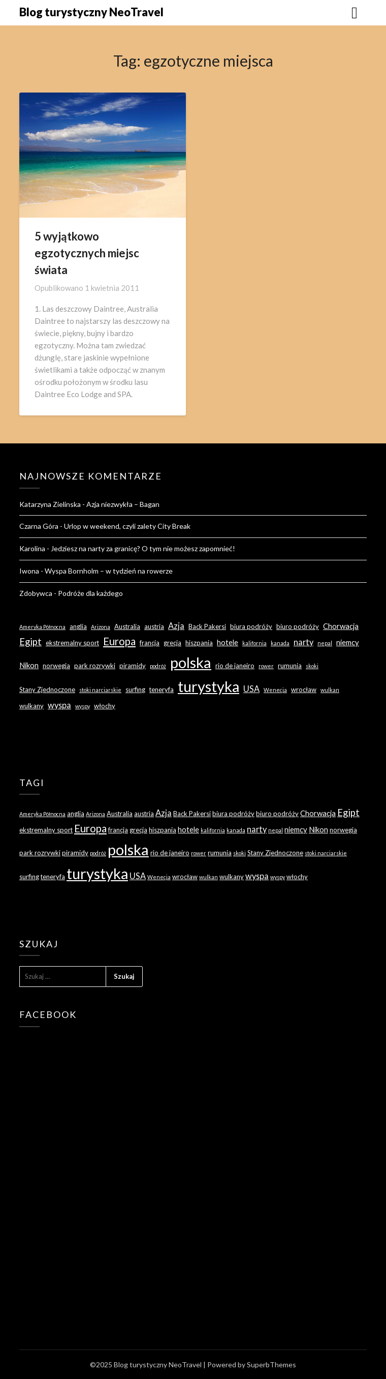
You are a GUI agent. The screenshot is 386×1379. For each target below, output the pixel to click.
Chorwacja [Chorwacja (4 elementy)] (341, 626)
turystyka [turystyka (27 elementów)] (208, 686)
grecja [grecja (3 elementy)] (172, 643)
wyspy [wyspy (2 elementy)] (82, 706)
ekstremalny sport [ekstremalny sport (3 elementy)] (72, 643)
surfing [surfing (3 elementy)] (135, 689)
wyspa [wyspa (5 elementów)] (59, 705)
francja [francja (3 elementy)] (149, 643)
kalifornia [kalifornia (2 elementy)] (254, 643)
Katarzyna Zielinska (50, 504)
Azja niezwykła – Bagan (122, 504)
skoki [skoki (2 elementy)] (312, 666)
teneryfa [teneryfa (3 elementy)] (161, 689)
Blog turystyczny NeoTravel (91, 12)
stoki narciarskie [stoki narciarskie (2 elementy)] (100, 689)
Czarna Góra (38, 526)
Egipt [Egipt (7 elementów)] (30, 641)
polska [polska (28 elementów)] (190, 662)
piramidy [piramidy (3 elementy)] (132, 666)
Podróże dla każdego (90, 593)
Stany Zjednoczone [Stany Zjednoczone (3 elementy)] (47, 689)
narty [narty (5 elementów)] (303, 642)
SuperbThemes (271, 1364)
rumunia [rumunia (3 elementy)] (290, 666)
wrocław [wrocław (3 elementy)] (303, 689)
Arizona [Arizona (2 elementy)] (100, 626)
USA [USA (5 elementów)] (251, 689)
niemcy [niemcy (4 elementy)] (347, 642)
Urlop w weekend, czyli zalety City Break (127, 526)
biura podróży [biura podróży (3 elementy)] (251, 626)
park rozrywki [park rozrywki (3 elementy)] (94, 666)
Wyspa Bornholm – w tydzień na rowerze (109, 570)
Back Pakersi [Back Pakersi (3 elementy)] (207, 626)
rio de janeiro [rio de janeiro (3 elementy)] (234, 666)
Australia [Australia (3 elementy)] (127, 626)
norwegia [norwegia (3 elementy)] (56, 666)
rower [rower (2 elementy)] (266, 666)
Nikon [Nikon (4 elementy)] (29, 665)
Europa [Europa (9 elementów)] (119, 641)
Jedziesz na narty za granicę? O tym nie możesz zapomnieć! (143, 548)
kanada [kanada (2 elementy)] (280, 643)
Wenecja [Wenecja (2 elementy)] (275, 689)
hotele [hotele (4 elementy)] (227, 642)
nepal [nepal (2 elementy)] (324, 643)
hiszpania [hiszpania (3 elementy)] (199, 643)
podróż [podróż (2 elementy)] (158, 666)
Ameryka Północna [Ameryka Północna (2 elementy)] (42, 626)
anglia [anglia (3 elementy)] (78, 626)
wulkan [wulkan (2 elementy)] (329, 689)
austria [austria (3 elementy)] (154, 626)
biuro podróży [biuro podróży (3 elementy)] (297, 626)
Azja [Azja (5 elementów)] (176, 626)
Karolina (32, 548)
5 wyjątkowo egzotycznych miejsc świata (87, 253)
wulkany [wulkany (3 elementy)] (31, 706)
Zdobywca (35, 593)
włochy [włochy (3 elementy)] (104, 706)
